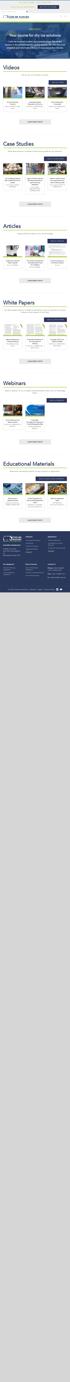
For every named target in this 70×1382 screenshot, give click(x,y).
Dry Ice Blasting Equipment (9, 573)
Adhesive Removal (54, 540)
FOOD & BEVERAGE (14, 186)
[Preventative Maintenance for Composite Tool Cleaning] (35, 330)
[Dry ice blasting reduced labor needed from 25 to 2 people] (12, 169)
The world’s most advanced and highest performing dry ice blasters (35, 263)
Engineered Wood (32, 549)
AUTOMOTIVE (57, 503)
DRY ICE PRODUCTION (12, 106)
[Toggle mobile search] (61, 16)
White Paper (35, 348)
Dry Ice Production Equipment (32, 569)
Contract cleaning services (35, 572)
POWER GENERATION (13, 505)
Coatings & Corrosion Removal (55, 544)
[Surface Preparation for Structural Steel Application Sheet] (35, 489)
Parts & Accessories (32, 575)
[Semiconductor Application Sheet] (12, 489)
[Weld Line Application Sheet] (57, 489)
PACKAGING (10, 344)
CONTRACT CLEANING (34, 505)
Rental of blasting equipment (9, 569)
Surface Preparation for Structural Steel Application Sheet (35, 500)
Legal (40, 589)
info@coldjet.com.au (58, 577)
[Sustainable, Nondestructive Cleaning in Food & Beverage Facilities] (35, 411)
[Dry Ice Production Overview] (12, 93)
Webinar (12, 426)
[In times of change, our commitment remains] (57, 251)
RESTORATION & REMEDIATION (35, 190)
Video (13, 108)
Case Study (9, 185)
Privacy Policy (49, 589)
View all (29, 552)
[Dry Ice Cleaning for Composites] (57, 93)
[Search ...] (12, 11)
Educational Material (12, 503)
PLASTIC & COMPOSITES (35, 106)
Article (9, 265)
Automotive (30, 543)
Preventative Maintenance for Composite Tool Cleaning (35, 341)
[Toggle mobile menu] (66, 16)
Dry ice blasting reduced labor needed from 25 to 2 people (13, 180)
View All (51, 551)
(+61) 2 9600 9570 (43, 2)
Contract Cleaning (32, 546)
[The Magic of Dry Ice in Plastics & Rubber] (57, 330)
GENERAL (15, 265)
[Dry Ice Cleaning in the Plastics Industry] (12, 411)
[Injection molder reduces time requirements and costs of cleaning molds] (57, 169)
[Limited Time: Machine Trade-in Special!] (12, 251)
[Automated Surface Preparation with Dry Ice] (35, 93)
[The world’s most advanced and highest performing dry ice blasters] (35, 251)
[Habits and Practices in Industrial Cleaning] (12, 330)
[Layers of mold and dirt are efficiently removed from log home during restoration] (35, 169)
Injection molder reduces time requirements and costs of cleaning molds (57, 180)
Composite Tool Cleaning (56, 548)
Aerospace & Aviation (33, 540)
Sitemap (33, 589)
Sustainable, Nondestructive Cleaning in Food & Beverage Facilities (35, 422)
